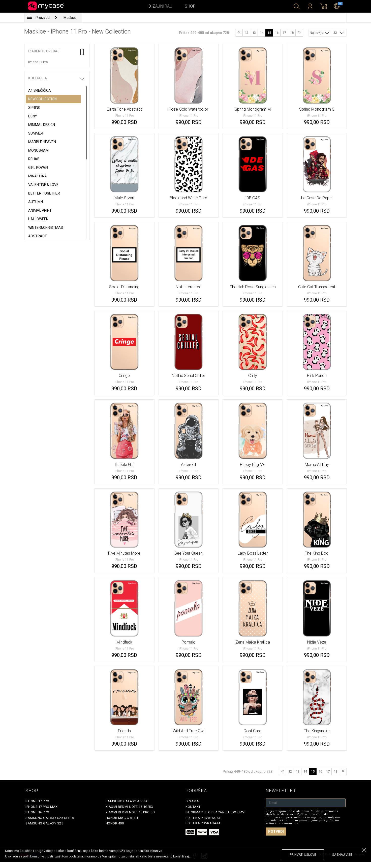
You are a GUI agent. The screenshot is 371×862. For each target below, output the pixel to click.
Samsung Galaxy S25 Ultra (49, 818)
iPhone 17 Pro (37, 801)
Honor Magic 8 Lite (122, 818)
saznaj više (342, 854)
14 (261, 33)
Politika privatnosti (204, 818)
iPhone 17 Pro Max (41, 807)
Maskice (70, 18)
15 (269, 33)
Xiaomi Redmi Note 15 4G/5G (129, 807)
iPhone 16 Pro (37, 812)
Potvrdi (276, 831)
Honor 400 (115, 823)
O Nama (192, 801)
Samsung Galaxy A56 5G (127, 801)
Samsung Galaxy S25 (44, 823)
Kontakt (193, 807)
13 (254, 33)
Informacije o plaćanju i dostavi (215, 812)
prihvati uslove (303, 854)
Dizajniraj (160, 6)
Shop (190, 6)
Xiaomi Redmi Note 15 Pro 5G (130, 812)
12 (246, 33)
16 (277, 33)
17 (284, 33)
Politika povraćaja (203, 823)
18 (292, 33)
